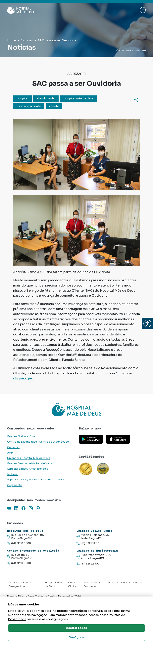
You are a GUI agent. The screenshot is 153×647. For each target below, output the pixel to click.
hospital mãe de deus (79, 98)
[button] (147, 323)
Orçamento (14, 485)
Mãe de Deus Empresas (92, 584)
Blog (111, 582)
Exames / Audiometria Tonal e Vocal (30, 463)
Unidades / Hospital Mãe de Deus (28, 458)
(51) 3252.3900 (88, 563)
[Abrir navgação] (143, 10)
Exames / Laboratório (21, 436)
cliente (54, 106)
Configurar (76, 637)
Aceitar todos (76, 628)
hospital (22, 98)
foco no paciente (29, 106)
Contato (138, 582)
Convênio (13, 447)
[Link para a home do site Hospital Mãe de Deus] (76, 409)
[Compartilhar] (136, 99)
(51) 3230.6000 (19, 543)
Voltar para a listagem (131, 50)
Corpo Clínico (72, 584)
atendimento (46, 98)
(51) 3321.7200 (87, 543)
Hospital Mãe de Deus (53, 584)
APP (10, 452)
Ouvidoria (123, 582)
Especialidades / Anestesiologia (27, 468)
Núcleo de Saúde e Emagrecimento (21, 584)
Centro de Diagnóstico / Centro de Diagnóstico (38, 441)
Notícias (27, 40)
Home (11, 40)
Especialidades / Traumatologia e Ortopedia (35, 479)
